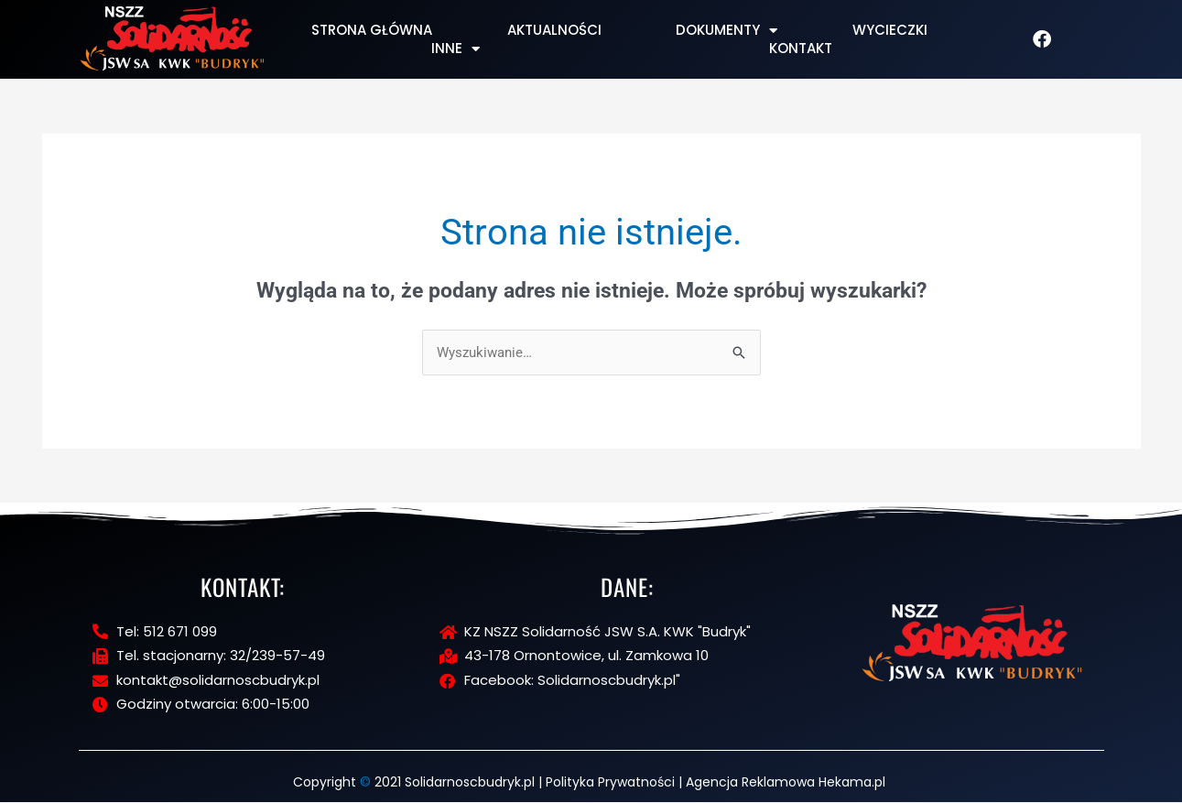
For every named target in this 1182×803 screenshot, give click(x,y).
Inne (455, 48)
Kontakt (800, 48)
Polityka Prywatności (610, 783)
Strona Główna (371, 30)
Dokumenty (726, 30)
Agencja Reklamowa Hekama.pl (785, 783)
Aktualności (554, 30)
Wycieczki (889, 30)
